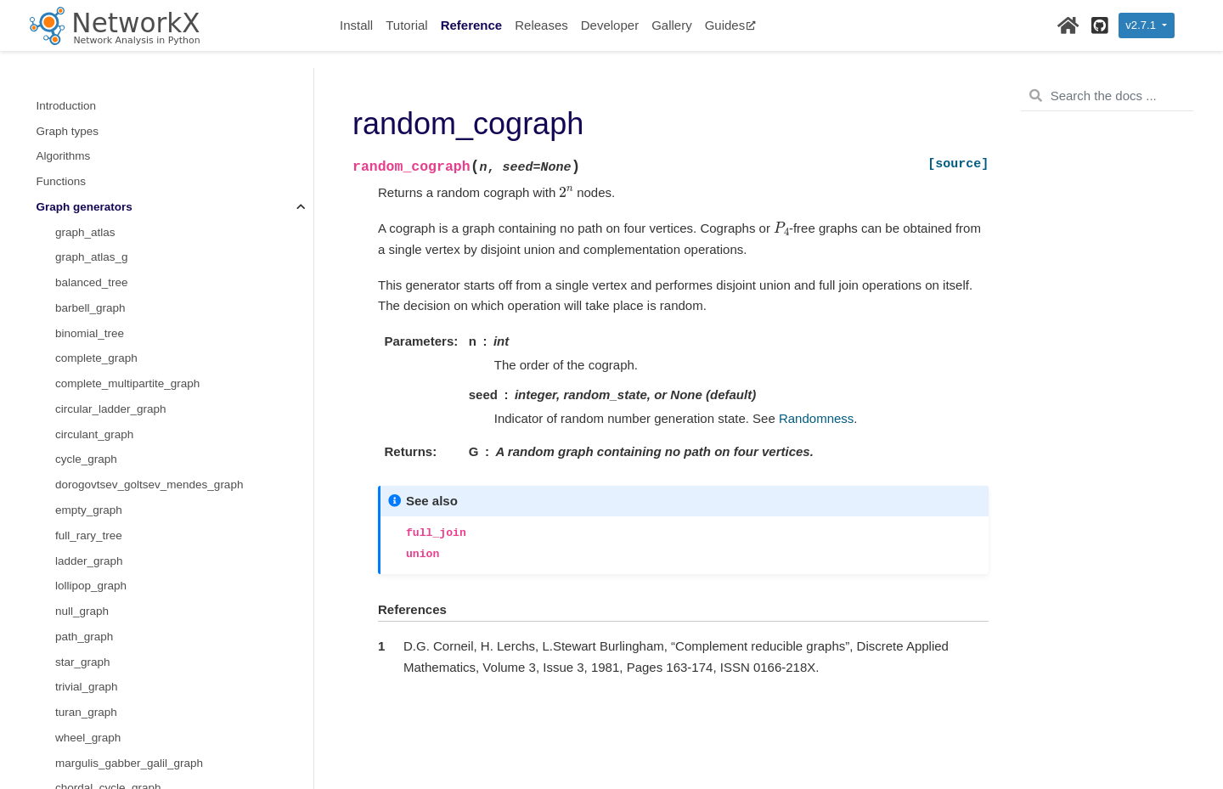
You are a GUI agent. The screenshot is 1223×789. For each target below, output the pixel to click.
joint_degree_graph (104, 283)
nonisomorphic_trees (108, 181)
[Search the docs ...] (1107, 96)
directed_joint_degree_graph (128, 333)
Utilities (55, 713)
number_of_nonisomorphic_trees (139, 206)
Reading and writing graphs (106, 611)
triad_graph (84, 232)
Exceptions (65, 687)
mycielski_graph (96, 384)
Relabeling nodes (81, 586)
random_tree (88, 131)
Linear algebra (73, 535)
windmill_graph (93, 80)
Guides (731, 25)
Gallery (671, 25)
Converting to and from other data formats (143, 561)
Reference (472, 25)
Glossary (59, 737)
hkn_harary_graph (102, 434)
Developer (610, 25)
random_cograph (102, 460)
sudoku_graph (91, 510)
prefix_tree (82, 156)
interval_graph (91, 485)
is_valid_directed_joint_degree (132, 308)
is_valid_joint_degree (109, 257)
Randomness (70, 662)
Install (356, 25)
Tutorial (406, 25)
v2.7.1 (1141, 25)
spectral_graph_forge (109, 105)
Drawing (58, 636)
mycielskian (85, 358)
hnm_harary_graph (103, 409)
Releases (541, 25)
